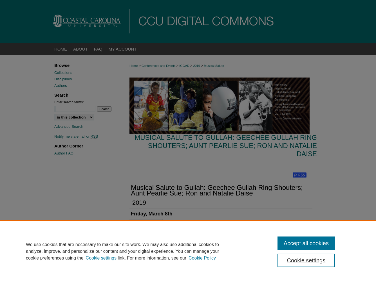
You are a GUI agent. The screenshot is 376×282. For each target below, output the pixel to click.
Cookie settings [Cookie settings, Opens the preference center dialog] (306, 260)
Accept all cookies (306, 243)
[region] (188, 251)
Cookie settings (101, 258)
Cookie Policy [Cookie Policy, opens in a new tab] (202, 258)
